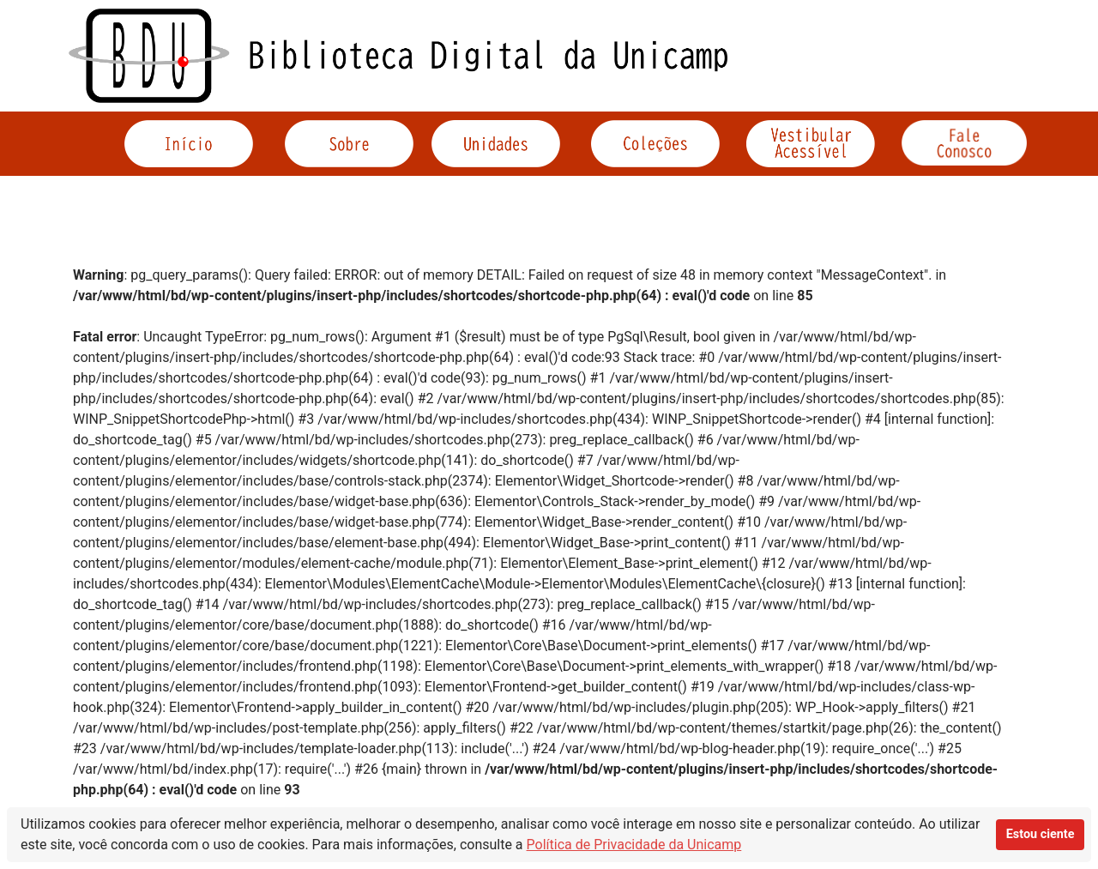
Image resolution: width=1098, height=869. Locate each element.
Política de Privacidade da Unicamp (634, 844)
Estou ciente (1040, 834)
